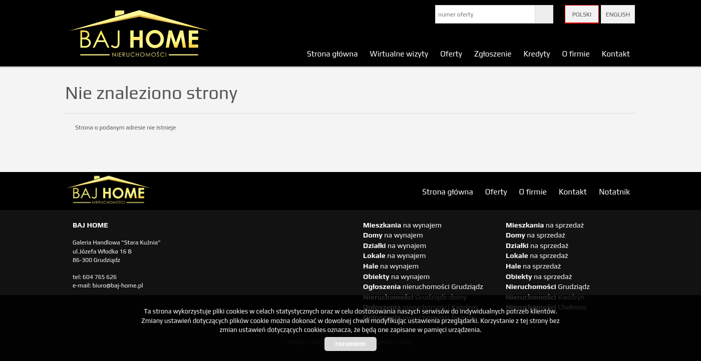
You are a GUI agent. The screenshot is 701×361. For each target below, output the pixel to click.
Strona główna (332, 53)
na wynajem (402, 225)
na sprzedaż (545, 225)
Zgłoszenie (493, 53)
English (618, 14)
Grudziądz (548, 286)
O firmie (575, 53)
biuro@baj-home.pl (118, 285)
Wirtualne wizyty (399, 53)
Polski (582, 14)
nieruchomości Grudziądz (423, 286)
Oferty (451, 53)
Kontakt (616, 53)
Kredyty (537, 53)
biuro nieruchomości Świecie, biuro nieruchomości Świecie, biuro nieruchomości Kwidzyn (142, 191)
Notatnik (614, 191)
